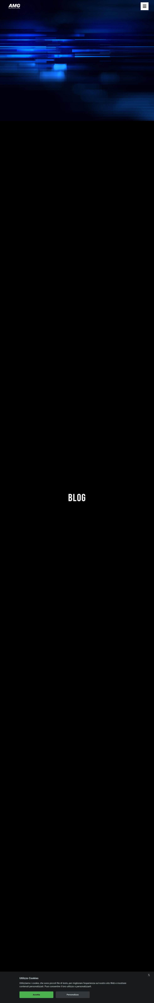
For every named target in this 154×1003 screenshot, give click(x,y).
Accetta (36, 994)
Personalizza (73, 994)
